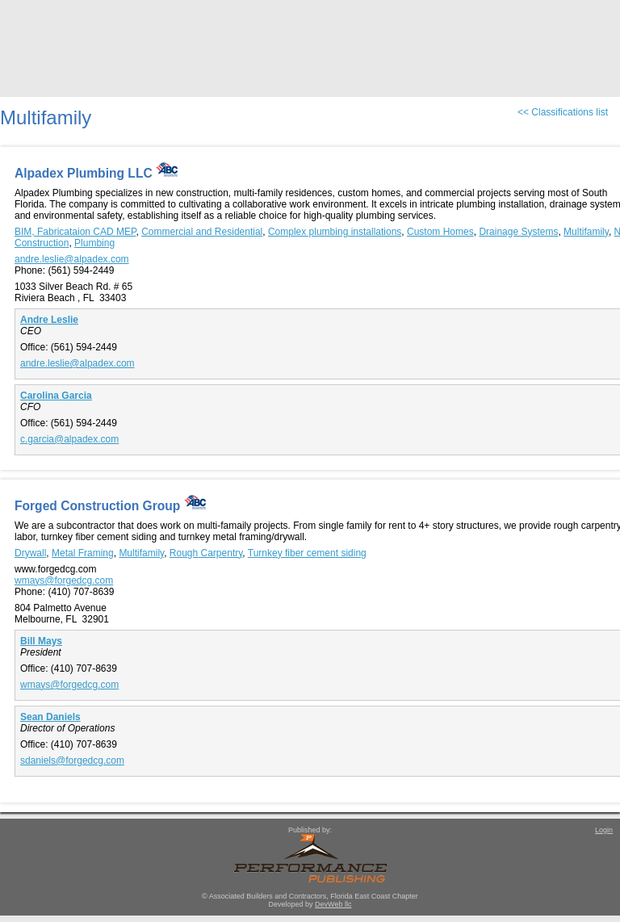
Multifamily (586, 231)
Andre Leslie (49, 319)
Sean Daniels (50, 717)
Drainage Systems (518, 231)
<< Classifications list (562, 112)
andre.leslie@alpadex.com (72, 259)
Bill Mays (41, 641)
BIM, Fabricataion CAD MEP (75, 231)
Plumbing (94, 243)
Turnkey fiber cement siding (307, 553)
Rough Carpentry (206, 553)
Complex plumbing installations (334, 231)
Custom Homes (440, 231)
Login (604, 830)
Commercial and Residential (201, 231)
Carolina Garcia (56, 395)
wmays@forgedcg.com (64, 580)
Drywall (30, 553)
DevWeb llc (333, 904)
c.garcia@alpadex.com (69, 439)
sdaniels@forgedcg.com (72, 760)
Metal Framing (83, 553)
